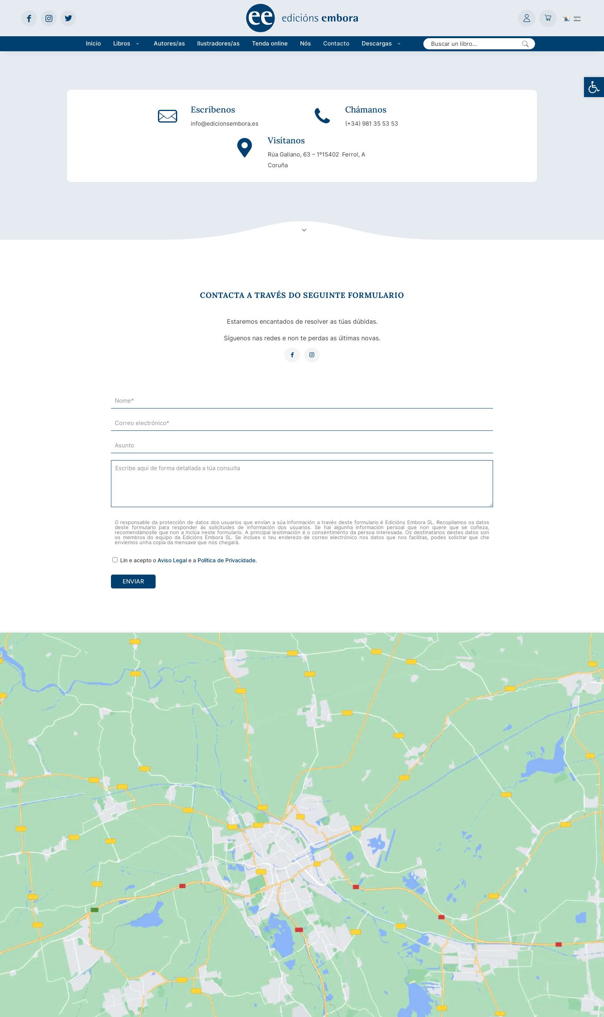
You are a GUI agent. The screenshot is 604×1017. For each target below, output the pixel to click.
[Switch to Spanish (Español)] (577, 18)
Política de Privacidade (226, 529)
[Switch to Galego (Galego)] (566, 18)
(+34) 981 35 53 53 (300, 124)
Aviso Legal (172, 529)
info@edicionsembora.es (157, 124)
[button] (594, 87)
